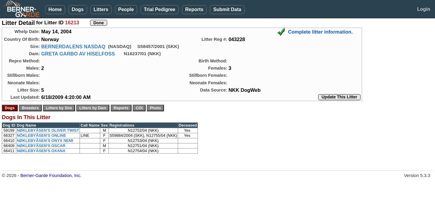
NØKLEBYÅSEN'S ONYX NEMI (45, 140)
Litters (101, 9)
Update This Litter (339, 96)
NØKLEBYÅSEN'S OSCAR (41, 145)
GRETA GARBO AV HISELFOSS (78, 53)
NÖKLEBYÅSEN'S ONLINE (41, 135)
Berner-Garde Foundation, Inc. (50, 175)
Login (423, 9)
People (126, 9)
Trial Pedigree (159, 9)
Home (55, 9)
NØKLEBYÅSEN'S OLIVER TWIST (48, 130)
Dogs (78, 9)
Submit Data (227, 9)
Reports (194, 9)
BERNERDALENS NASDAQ (73, 46)
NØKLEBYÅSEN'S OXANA (41, 150)
